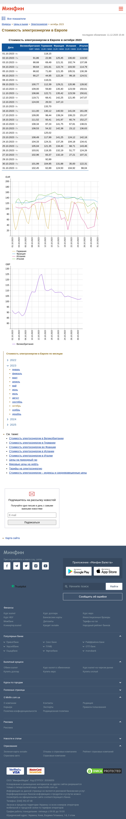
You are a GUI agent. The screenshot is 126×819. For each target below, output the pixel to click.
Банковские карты (52, 617)
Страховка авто (12, 755)
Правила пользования (94, 707)
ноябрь (16, 409)
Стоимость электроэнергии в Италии (31, 455)
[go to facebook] (7, 566)
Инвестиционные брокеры (96, 617)
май (14, 385)
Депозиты (48, 621)
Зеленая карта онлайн (15, 751)
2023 (13, 365)
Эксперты (48, 707)
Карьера (8, 707)
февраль (17, 373)
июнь (15, 389)
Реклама (8, 727)
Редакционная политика (56, 711)
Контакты (48, 703)
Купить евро (49, 671)
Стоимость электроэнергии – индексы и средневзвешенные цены (48, 472)
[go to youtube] (45, 566)
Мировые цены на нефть (23, 464)
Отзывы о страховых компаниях (60, 751)
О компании (10, 703)
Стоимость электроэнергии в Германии (32, 442)
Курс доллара (50, 613)
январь (16, 369)
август (15, 397)
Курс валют (9, 613)
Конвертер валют (12, 625)
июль (15, 393)
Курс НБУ (8, 617)
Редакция (88, 703)
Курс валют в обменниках (56, 667)
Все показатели (16, 18)
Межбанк (8, 621)
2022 (13, 360)
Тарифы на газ (90, 621)
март (14, 377)
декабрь (16, 414)
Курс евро (88, 613)
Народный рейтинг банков (96, 625)
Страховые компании (54, 755)
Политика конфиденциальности (20, 711)
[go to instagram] (35, 566)
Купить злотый (90, 671)
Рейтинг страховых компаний (98, 751)
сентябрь (17, 401)
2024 (13, 419)
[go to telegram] (16, 566)
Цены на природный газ (23, 459)
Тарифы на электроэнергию (25, 468)
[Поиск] (114, 586)
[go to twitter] (26, 566)
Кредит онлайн (51, 625)
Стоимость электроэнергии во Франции (32, 447)
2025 (13, 424)
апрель (16, 381)
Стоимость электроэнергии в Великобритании (36, 438)
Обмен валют (11, 667)
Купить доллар (11, 671)
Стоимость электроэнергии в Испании (31, 451)
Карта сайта (12, 538)
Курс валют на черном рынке (98, 667)
